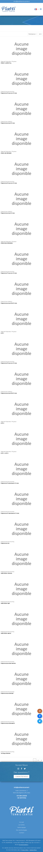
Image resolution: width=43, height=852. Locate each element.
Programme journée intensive (8, 663)
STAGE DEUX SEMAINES (7, 243)
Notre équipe (21, 827)
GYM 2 (2, 423)
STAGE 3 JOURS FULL (6, 63)
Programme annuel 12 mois (8, 213)
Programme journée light (7, 693)
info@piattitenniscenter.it (22, 1)
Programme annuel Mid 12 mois (9, 393)
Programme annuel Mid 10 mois (9, 303)
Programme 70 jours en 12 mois (9, 273)
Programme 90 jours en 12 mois (9, 363)
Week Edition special (6, 633)
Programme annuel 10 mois (8, 123)
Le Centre (21, 825)
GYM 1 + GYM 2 (4, 453)
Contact (21, 833)
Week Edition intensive (6, 573)
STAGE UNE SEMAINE (6, 153)
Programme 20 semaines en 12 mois (10, 513)
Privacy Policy (25, 850)
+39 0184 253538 (21, 796)
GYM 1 (2, 333)
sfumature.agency (23, 844)
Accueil (21, 822)
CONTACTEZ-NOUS (21, 776)
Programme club (5, 543)
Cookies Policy (33, 850)
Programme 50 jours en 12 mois (9, 183)
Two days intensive (5, 753)
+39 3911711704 (21, 798)
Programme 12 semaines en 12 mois (10, 483)
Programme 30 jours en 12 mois (9, 93)
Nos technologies (21, 830)
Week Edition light (5, 603)
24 (40, 34)
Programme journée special (8, 723)
